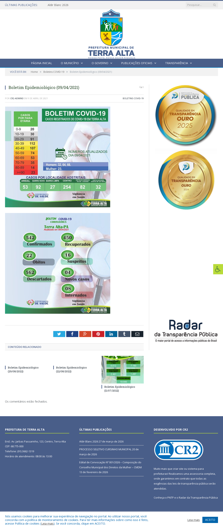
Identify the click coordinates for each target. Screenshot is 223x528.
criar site (178, 468)
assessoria (196, 474)
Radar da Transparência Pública (198, 497)
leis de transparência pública (190, 483)
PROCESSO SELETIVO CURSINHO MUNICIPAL (105, 449)
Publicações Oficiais (136, 63)
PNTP (170, 497)
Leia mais (47, 523)
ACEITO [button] (210, 520)
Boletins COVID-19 (133, 98)
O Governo (100, 63)
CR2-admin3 (16, 98)
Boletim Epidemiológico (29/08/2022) (23, 369)
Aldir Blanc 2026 (58, 5)
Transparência (176, 63)
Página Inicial (41, 63)
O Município (70, 63)
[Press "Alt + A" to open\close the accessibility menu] (218, 269)
